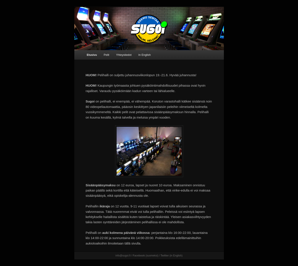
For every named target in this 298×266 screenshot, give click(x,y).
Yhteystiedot (124, 54)
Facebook (139, 255)
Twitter (164, 255)
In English (144, 54)
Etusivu (92, 54)
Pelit (106, 54)
